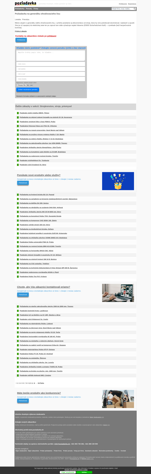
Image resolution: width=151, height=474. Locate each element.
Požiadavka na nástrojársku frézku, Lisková (36, 323)
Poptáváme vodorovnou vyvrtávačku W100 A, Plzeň (39, 272)
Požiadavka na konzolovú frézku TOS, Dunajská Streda (40, 216)
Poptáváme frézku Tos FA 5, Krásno (33, 276)
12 (34, 383)
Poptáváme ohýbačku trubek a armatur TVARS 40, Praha (41, 367)
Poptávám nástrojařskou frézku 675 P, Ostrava (37, 349)
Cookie (117, 450)
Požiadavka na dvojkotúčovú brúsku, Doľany (37, 229)
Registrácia (132, 4)
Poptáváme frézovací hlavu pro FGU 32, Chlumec (38, 126)
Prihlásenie (21, 40)
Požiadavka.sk (74, 459)
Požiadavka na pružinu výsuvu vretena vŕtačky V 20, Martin (42, 134)
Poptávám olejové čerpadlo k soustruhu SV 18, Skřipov (41, 255)
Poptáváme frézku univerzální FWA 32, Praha (37, 242)
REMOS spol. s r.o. (87, 459)
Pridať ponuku (68, 450)
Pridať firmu (58, 450)
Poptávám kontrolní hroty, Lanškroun (34, 311)
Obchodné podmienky (106, 450)
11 (32, 383)
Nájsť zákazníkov (33, 450)
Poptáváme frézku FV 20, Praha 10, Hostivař (36, 354)
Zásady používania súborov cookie (76, 470)
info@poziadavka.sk (62, 444)
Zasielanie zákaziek (91, 450)
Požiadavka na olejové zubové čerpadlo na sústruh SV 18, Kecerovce (46, 117)
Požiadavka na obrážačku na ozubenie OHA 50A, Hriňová (41, 207)
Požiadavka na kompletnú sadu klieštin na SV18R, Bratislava (43, 152)
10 (30, 383)
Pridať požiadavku (46, 450)
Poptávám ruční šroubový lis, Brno (33, 165)
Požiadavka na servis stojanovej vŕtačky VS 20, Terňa (40, 332)
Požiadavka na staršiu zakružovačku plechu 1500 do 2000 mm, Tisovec (46, 306)
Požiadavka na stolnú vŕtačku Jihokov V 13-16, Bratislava (41, 139)
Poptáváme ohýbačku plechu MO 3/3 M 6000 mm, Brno (40, 212)
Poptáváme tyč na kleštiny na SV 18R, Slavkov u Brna (40, 315)
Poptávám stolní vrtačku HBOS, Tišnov (34, 113)
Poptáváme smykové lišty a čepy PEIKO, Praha (37, 122)
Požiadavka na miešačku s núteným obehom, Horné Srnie (41, 341)
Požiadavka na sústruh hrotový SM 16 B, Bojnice (38, 259)
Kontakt (123, 450)
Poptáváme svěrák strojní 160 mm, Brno (35, 225)
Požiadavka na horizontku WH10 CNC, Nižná (36, 251)
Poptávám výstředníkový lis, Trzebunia (34, 160)
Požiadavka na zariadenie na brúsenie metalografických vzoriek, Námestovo (48, 199)
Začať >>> (106, 425)
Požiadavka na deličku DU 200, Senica (34, 203)
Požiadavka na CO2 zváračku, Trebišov (34, 264)
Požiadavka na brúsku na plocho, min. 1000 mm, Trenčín (41, 371)
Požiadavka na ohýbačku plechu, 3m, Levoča (37, 362)
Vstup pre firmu (79, 450)
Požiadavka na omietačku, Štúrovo (33, 358)
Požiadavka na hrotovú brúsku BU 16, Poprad (37, 194)
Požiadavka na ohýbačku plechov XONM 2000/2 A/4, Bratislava (43, 238)
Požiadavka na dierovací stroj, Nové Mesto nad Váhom (40, 328)
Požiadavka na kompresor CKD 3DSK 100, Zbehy (38, 220)
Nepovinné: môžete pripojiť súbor (26, 82)
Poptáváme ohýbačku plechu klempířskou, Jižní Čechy (40, 147)
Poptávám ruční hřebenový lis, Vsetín (34, 319)
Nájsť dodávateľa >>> (97, 417)
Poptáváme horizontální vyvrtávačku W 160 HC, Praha (40, 336)
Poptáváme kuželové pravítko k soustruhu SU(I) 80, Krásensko (43, 233)
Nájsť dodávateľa (21, 450)
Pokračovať (23, 183)
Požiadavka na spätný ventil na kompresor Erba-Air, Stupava (43, 345)
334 (39, 383)
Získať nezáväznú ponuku (28, 89)
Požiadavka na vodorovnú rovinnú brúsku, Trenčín (39, 156)
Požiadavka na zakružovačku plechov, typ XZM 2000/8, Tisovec (43, 143)
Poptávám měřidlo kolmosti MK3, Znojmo (35, 375)
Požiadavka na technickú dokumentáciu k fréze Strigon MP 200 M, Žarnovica (48, 268)
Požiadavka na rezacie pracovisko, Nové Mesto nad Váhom (42, 130)
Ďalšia (42, 383)
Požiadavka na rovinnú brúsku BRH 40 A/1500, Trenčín (40, 246)
